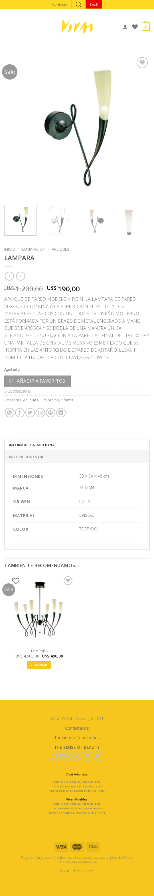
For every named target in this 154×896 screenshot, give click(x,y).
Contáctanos (77, 728)
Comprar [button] (39, 665)
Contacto (59, 4)
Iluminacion (33, 249)
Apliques (60, 249)
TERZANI (87, 487)
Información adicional (32, 444)
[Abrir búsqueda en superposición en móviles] (79, 4)
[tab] (77, 445)
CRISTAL (86, 515)
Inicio (9, 249)
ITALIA (84, 501)
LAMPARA (39, 650)
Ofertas (67, 400)
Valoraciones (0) (26, 456)
